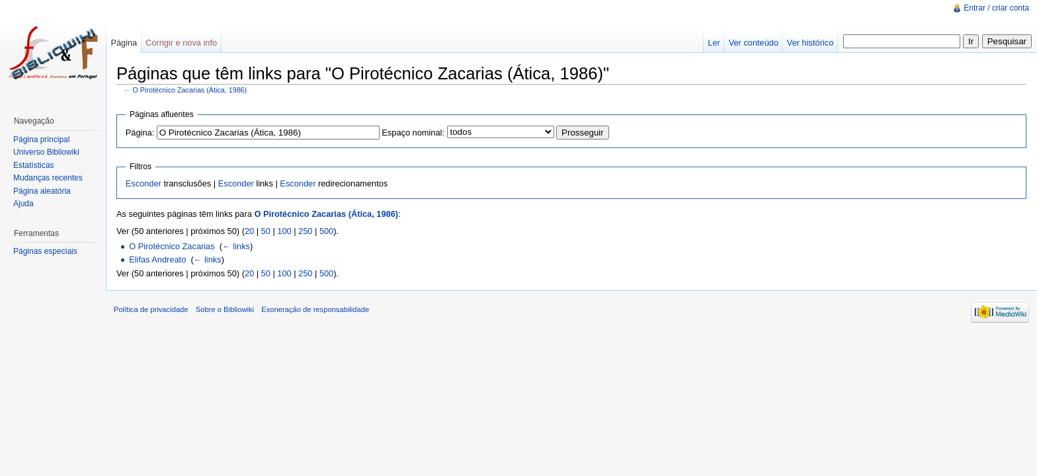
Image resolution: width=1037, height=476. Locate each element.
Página (123, 43)
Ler (714, 43)
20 (249, 231)
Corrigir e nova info (181, 43)
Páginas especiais (45, 251)
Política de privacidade (151, 309)
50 (265, 231)
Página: (140, 133)
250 (305, 231)
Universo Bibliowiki (46, 152)
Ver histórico (810, 43)
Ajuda (23, 203)
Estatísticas (33, 165)
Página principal (41, 139)
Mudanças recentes (48, 177)
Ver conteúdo (753, 43)
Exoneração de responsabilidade (315, 309)
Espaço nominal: (413, 133)
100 (284, 231)
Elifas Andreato (157, 259)
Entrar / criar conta (996, 8)
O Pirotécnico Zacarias (171, 246)
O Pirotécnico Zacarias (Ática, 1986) (190, 90)
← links (236, 246)
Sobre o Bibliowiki (225, 309)
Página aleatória (42, 191)
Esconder (143, 183)
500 (326, 231)
